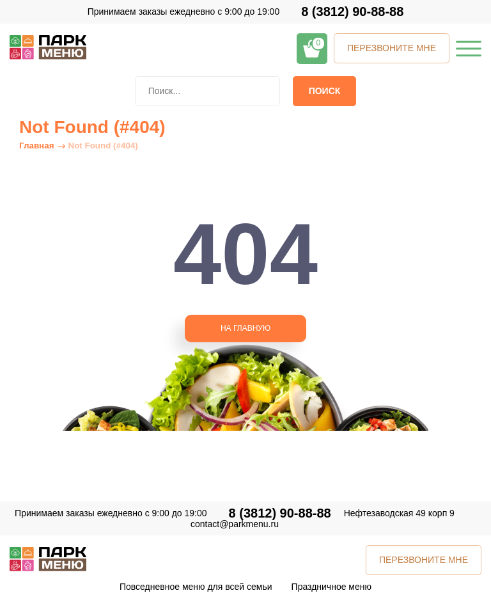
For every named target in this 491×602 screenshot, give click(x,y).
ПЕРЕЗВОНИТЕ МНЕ (391, 48)
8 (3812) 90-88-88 (352, 11)
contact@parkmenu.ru (235, 524)
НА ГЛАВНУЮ (245, 328)
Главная (36, 145)
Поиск (325, 91)
